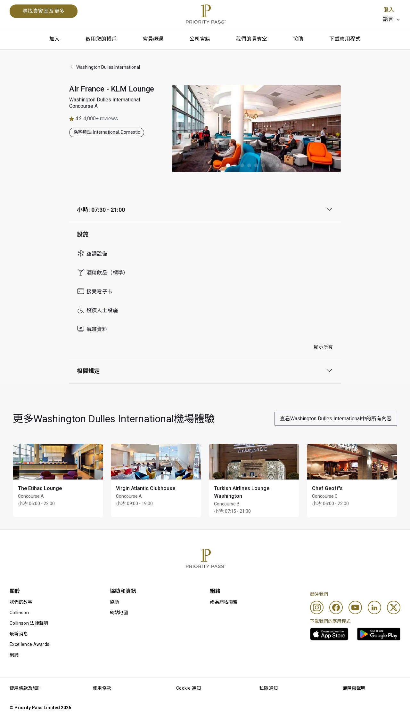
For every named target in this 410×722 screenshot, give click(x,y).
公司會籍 (199, 39)
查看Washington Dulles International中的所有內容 (336, 419)
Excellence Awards (29, 644)
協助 (298, 39)
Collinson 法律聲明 (29, 623)
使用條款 (102, 688)
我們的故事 (21, 602)
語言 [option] (388, 19)
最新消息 (19, 633)
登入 (389, 10)
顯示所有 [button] (323, 346)
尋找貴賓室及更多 (43, 11)
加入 (54, 39)
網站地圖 (119, 612)
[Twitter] (393, 607)
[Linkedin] (374, 607)
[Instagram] (317, 607)
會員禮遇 (153, 39)
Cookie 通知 (188, 688)
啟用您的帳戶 (101, 39)
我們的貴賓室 (251, 39)
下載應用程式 (345, 39)
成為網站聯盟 (223, 602)
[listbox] (391, 19)
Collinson (19, 612)
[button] (228, 165)
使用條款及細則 (26, 688)
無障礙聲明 (354, 688)
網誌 (14, 654)
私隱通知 (268, 688)
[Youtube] (355, 607)
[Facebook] (336, 607)
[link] (329, 634)
